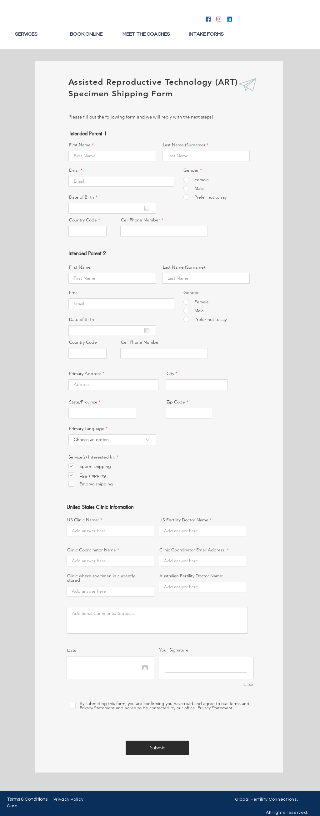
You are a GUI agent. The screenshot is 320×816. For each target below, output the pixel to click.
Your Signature (173, 650)
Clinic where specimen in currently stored (101, 578)
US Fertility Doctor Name (183, 520)
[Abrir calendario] (146, 208)
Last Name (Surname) (184, 145)
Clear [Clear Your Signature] (248, 684)
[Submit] (157, 748)
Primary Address (85, 373)
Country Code (83, 220)
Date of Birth (84, 197)
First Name (80, 145)
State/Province (83, 402)
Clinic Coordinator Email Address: (192, 550)
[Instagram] (218, 19)
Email (74, 170)
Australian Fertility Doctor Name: (191, 576)
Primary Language (86, 428)
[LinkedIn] (229, 19)
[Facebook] (208, 19)
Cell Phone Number (140, 220)
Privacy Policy (68, 799)
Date (72, 650)
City (170, 373)
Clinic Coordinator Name (91, 550)
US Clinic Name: (83, 520)
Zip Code (176, 402)
